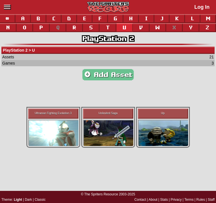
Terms (189, 200)
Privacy (176, 200)
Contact (140, 200)
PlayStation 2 (108, 39)
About (152, 200)
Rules (200, 200)
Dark (28, 200)
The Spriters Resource (101, 194)
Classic (40, 200)
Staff (211, 200)
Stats (164, 200)
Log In (202, 7)
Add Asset (108, 74)
